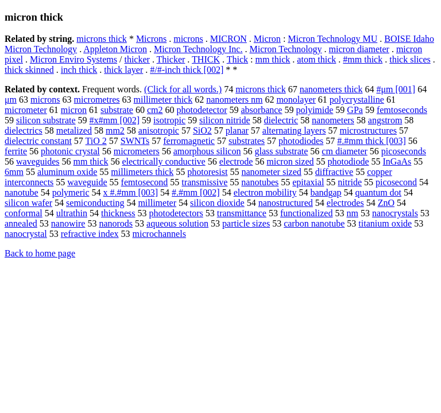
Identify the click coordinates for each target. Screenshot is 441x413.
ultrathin (71, 213)
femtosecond (144, 182)
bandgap (325, 192)
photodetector (202, 110)
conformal (23, 213)
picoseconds (403, 151)
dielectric (281, 120)
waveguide (87, 182)
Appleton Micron (115, 49)
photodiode (348, 161)
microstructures (368, 130)
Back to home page (40, 253)
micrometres (97, 99)
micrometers (137, 151)
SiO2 (202, 130)
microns (188, 39)
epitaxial (308, 182)
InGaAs (397, 161)
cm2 (155, 110)
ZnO (386, 203)
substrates (247, 141)
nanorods (116, 223)
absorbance (261, 110)
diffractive (334, 172)
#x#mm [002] (115, 120)
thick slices (410, 59)
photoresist (207, 172)
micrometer (26, 110)
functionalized (306, 213)
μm (11, 99)
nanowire (68, 223)
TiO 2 (96, 141)
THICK (206, 59)
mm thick (272, 59)
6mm (14, 172)
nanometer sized (271, 172)
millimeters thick (142, 172)
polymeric (71, 192)
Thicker (171, 59)
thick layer (123, 70)
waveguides (38, 161)
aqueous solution (177, 223)
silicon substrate (46, 120)
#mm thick (362, 59)
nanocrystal (26, 234)
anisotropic (158, 130)
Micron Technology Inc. (198, 49)
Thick (237, 59)
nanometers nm (234, 99)
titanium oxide (385, 223)
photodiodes (300, 141)
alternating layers (294, 130)
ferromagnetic (189, 141)
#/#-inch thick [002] (186, 70)
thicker (136, 59)
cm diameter (345, 151)
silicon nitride (224, 120)
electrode (236, 161)
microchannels (159, 234)
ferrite (16, 151)
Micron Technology (285, 49)
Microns (151, 39)
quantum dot (378, 192)
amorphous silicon (207, 151)
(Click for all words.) (183, 89)
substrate (116, 110)
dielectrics (23, 130)
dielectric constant (38, 141)
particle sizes (246, 223)
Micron (267, 39)
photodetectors (176, 213)
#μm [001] (395, 89)
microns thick (101, 39)
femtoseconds (402, 110)
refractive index (90, 234)
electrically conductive (163, 161)
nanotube (21, 192)
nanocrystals (395, 213)
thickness (118, 213)
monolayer (295, 99)
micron (74, 110)
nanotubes (259, 182)
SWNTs (135, 141)
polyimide (314, 110)
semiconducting (95, 203)
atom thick (316, 59)
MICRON (228, 39)
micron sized (290, 161)
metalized (74, 130)
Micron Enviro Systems (73, 59)
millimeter (157, 203)
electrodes (345, 203)
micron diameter (359, 49)
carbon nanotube (314, 223)
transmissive (204, 182)
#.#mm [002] (196, 192)
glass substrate (281, 151)
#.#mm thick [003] (371, 141)
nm (352, 213)
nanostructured (285, 203)
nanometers (333, 120)
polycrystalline (357, 99)
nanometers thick (331, 89)
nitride (350, 182)
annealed (21, 223)
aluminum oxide (67, 172)
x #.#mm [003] (130, 192)
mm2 (115, 130)
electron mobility (265, 192)
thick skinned (29, 70)
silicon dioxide (217, 203)
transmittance (241, 213)
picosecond (396, 182)
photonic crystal (70, 151)
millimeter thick (163, 99)
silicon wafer (28, 203)
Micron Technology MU (332, 39)
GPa (355, 110)
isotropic (169, 120)
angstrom (385, 120)
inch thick (79, 70)
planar (237, 130)
